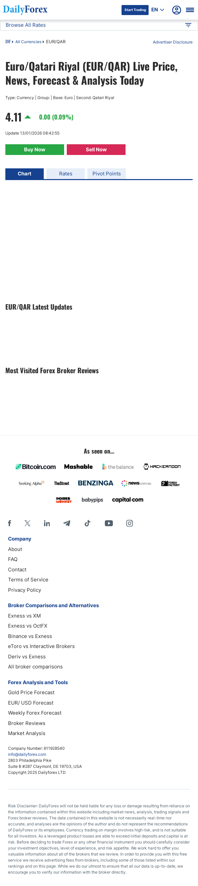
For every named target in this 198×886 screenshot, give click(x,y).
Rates (65, 173)
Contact (17, 569)
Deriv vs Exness (27, 656)
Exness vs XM (24, 616)
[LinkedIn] (47, 523)
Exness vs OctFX (27, 626)
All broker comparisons (35, 666)
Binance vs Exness (30, 636)
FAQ (12, 559)
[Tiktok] (87, 523)
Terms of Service (28, 579)
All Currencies (28, 41)
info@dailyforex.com (27, 754)
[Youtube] (109, 523)
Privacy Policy (24, 590)
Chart (24, 173)
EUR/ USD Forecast (30, 703)
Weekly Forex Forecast (34, 713)
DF (8, 42)
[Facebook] (9, 523)
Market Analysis (26, 733)
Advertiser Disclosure (173, 42)
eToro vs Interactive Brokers (41, 646)
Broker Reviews (26, 723)
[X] (27, 523)
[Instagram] (129, 523)
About (15, 549)
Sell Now (96, 149)
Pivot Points (106, 173)
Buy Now (34, 149)
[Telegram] (66, 523)
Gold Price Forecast (31, 692)
